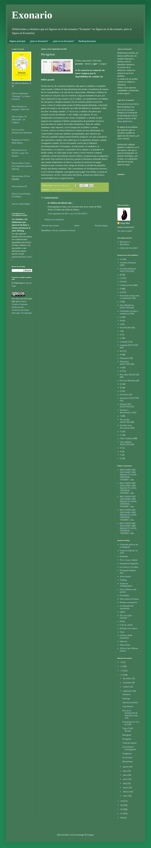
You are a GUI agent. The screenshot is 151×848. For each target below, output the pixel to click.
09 (122, 805)
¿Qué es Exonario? (38, 41)
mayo (125, 779)
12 (122, 671)
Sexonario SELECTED (129, 398)
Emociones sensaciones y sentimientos (129, 297)
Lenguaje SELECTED (129, 345)
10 (122, 801)
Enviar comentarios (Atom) (64, 230)
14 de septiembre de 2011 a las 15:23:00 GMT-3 (67, 214)
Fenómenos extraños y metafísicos (129, 312)
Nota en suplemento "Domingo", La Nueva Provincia (21, 96)
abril (125, 783)
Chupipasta (127, 753)
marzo (125, 787)
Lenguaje (124, 342)
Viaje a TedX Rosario (127, 729)
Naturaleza (124, 358)
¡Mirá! (122, 612)
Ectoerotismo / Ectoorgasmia (129, 748)
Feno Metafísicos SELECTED (127, 306)
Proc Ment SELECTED (129, 375)
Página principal (17, 41)
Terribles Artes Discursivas (126, 426)
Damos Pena (125, 645)
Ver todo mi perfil (124, 231)
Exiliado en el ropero (128, 628)
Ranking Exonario (87, 41)
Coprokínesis (127, 706)
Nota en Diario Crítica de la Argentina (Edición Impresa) (22, 166)
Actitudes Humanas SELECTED (128, 270)
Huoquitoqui (127, 761)
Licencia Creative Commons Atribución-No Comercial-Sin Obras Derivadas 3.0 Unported (21, 307)
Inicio (76, 225)
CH (121, 282)
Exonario (32, 15)
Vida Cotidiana (126, 438)
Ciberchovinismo (129, 743)
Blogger (90, 835)
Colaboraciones (126, 285)
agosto (126, 767)
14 (122, 662)
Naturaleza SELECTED (125, 362)
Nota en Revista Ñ (19, 186)
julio (125, 771)
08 (122, 809)
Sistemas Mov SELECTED (126, 405)
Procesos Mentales (127, 380)
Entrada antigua (101, 225)
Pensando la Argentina (129, 563)
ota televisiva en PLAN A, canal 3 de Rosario (20, 153)
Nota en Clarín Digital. (21, 204)
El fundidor (124, 595)
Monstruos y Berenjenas (125, 243)
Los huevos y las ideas (129, 567)
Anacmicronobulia (130, 702)
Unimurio (126, 694)
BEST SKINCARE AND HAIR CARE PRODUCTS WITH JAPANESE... (128, 473)
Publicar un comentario (54, 219)
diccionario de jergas (125, 110)
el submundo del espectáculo (127, 607)
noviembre (127, 683)
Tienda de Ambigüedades (126, 584)
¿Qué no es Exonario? (63, 41)
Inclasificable (125, 327)
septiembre (127, 691)
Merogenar (126, 735)
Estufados (124, 556)
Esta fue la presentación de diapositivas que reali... (130, 714)
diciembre (127, 678)
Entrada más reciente (50, 225)
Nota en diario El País (21, 176)
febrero (126, 792)
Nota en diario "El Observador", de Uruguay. (19, 119)
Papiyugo (126, 698)
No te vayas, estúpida (129, 560)
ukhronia (123, 641)
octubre (126, 687)
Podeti (122, 621)
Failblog (123, 580)
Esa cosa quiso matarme (126, 616)
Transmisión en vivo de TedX (130, 723)
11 (122, 675)
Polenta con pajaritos (128, 602)
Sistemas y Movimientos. (125, 411)
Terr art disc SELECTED (125, 420)
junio (125, 775)
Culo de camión (126, 625)
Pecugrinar (126, 739)
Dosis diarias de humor (129, 599)
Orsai (122, 632)
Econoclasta (127, 757)
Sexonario (124, 394)
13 (122, 666)
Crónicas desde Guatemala (126, 636)
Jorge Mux (125, 223)
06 (122, 818)
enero (125, 796)
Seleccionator (125, 576)
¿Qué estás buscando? (129, 248)
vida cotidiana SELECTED (62, 190)
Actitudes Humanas (128, 263)
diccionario (130, 104)
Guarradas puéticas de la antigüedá (129, 545)
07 (122, 814)
